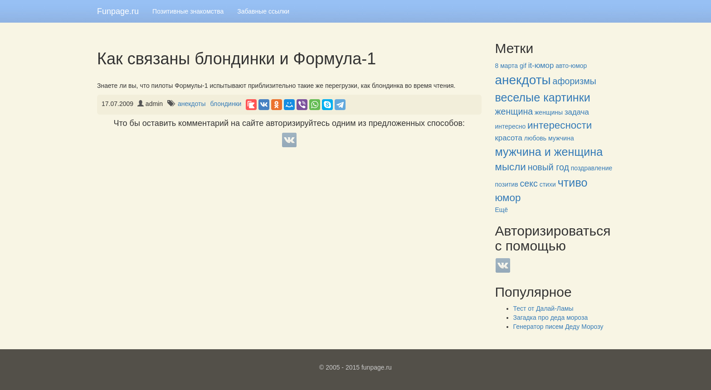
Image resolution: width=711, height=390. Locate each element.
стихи (548, 184)
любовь (535, 138)
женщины (549, 112)
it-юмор (541, 65)
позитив (506, 184)
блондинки (225, 103)
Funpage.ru (118, 11)
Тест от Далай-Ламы (543, 308)
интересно (510, 126)
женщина (514, 111)
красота (508, 138)
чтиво (573, 182)
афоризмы (574, 81)
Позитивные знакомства (188, 11)
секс (529, 183)
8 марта (506, 65)
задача (577, 112)
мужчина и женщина (549, 151)
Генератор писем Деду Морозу (558, 326)
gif (523, 65)
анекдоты (192, 103)
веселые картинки (542, 97)
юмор (508, 197)
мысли (510, 167)
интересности (559, 125)
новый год (548, 167)
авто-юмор (571, 65)
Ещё (501, 209)
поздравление (591, 168)
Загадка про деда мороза (550, 317)
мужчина (561, 138)
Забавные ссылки (263, 11)
